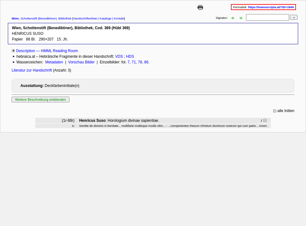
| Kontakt (118, 18)
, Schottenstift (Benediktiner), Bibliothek (41, 18)
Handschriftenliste (85, 18)
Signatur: (222, 17)
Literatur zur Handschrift (32, 70)
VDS (119, 56)
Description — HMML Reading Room (47, 51)
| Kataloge (104, 18)
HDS (130, 56)
